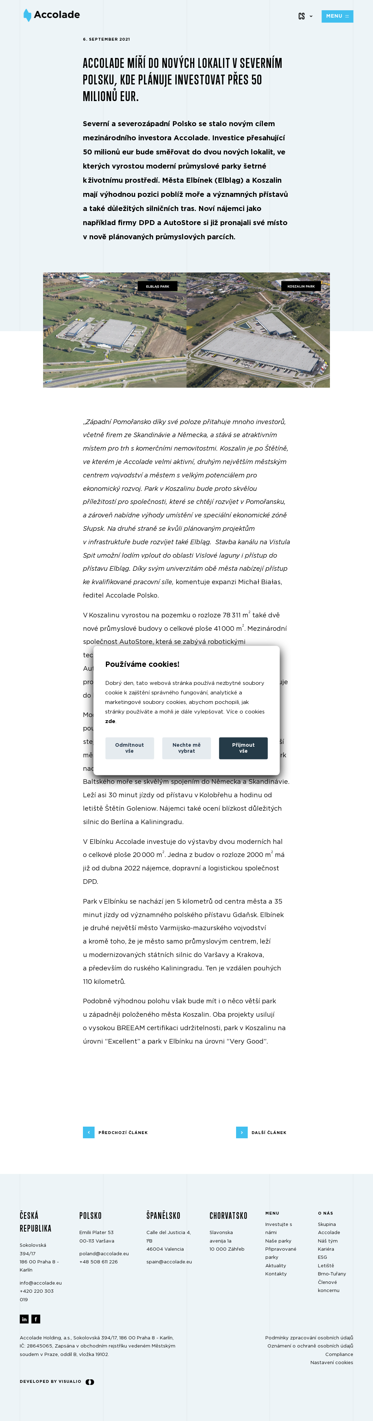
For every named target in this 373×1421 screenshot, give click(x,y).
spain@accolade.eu (169, 1262)
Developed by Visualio (57, 1382)
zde (110, 721)
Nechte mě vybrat (187, 748)
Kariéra (326, 1249)
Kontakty (276, 1274)
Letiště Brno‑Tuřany (332, 1269)
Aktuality (275, 1265)
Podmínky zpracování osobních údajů (309, 1338)
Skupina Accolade (329, 1228)
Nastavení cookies (332, 1363)
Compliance (339, 1354)
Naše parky (278, 1241)
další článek (269, 1132)
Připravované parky (280, 1253)
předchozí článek (123, 1132)
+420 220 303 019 (37, 1295)
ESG (322, 1257)
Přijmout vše (243, 748)
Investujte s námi (278, 1228)
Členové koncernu (328, 1286)
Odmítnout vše (129, 748)
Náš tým (328, 1241)
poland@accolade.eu (104, 1254)
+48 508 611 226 (98, 1262)
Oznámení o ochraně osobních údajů (310, 1346)
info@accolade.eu (41, 1283)
